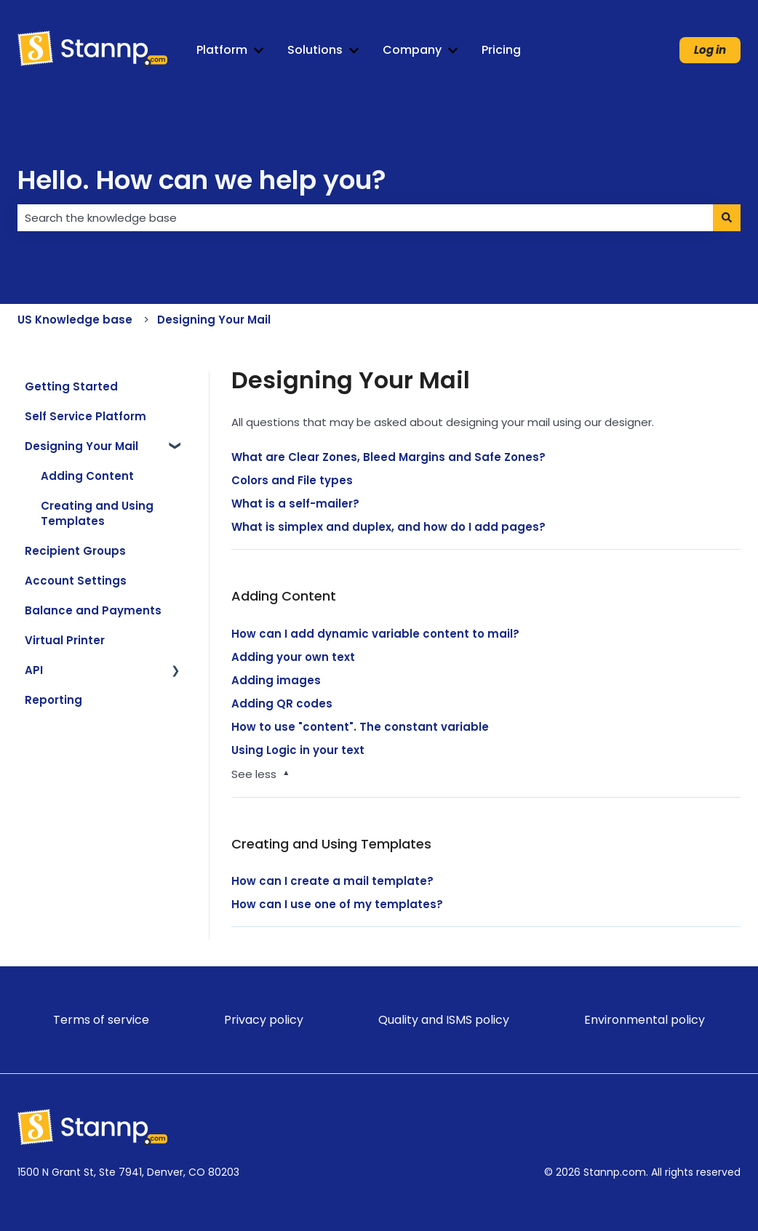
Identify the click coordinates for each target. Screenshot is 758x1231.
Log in (710, 49)
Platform (221, 50)
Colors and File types (292, 480)
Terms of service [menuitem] (101, 1019)
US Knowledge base (74, 319)
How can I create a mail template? (332, 881)
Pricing (501, 50)
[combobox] (365, 217)
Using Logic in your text (297, 750)
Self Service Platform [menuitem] (85, 416)
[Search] (727, 217)
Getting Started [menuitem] (71, 386)
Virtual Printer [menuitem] (65, 640)
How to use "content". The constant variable (360, 726)
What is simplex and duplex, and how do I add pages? (388, 526)
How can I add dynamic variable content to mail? (375, 633)
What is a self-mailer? (295, 503)
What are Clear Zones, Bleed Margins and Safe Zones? (388, 457)
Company (412, 50)
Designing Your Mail (214, 319)
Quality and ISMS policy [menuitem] (443, 1019)
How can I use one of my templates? (337, 904)
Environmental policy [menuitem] (644, 1019)
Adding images (276, 680)
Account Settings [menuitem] (76, 580)
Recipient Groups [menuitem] (75, 550)
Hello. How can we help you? (201, 180)
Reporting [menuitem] (53, 699)
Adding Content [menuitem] (87, 476)
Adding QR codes (281, 703)
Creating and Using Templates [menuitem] (97, 513)
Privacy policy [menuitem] (263, 1019)
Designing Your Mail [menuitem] (81, 446)
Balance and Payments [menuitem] (93, 610)
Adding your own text (293, 657)
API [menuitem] (34, 670)
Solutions (315, 50)
